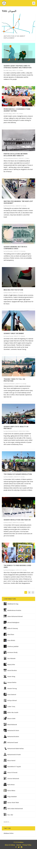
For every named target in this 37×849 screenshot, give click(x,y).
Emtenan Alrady (12, 652)
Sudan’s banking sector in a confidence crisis (15, 248)
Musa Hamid (8, 292)
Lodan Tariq (8, 70)
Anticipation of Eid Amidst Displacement (14, 37)
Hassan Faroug (9, 336)
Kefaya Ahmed (12, 700)
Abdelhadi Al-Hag (12, 604)
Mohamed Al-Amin (10, 206)
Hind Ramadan (9, 251)
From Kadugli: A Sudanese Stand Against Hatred (17, 110)
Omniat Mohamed (13, 778)
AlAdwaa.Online (8, 833)
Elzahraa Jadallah (12, 646)
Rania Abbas (11, 790)
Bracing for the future (13, 290)
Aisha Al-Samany (12, 628)
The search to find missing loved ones (17, 566)
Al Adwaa (20, 842)
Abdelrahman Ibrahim (14, 610)
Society (24, 206)
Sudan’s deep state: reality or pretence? (16, 427)
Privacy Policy (27, 845)
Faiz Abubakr (11, 658)
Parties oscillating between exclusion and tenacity (16, 155)
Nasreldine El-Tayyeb (14, 766)
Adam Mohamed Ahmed (11, 158)
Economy (23, 251)
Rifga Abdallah (12, 796)
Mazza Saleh (11, 718)
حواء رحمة (10, 814)
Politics (21, 70)
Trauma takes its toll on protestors (14, 380)
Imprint (18, 845)
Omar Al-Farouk (12, 772)
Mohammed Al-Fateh (14, 754)
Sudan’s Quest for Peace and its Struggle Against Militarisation (18, 67)
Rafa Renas (11, 784)
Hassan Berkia (11, 682)
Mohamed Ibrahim (10, 383)
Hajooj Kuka (11, 664)
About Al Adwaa (10, 845)
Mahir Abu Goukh (12, 712)
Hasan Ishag (8, 113)
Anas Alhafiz (11, 640)
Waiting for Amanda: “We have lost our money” (18, 202)
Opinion (23, 336)
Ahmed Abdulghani (10, 570)
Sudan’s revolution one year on (17, 520)
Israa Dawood (11, 694)
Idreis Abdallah (9, 477)
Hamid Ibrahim (12, 670)
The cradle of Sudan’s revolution (18, 474)
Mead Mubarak (12, 724)
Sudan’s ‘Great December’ (14, 333)
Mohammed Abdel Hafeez (15, 748)
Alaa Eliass (10, 634)
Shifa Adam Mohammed (15, 808)
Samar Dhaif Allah (13, 802)
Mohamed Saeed (12, 742)
